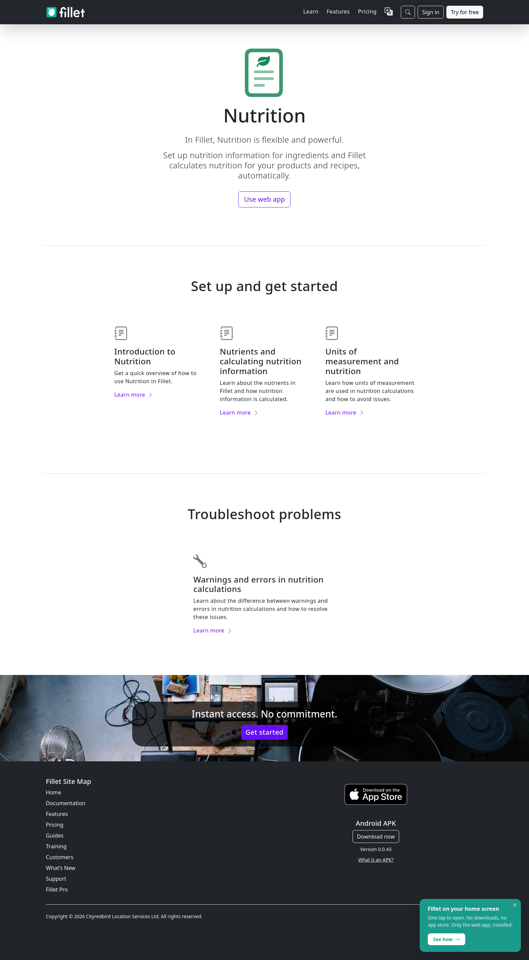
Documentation (65, 803)
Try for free (465, 12)
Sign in (430, 12)
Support (56, 878)
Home (53, 792)
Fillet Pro (57, 889)
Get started (265, 732)
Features (57, 814)
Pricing (367, 11)
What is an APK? (375, 859)
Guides (54, 835)
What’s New (60, 868)
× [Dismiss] (515, 905)
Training (56, 846)
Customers (59, 857)
